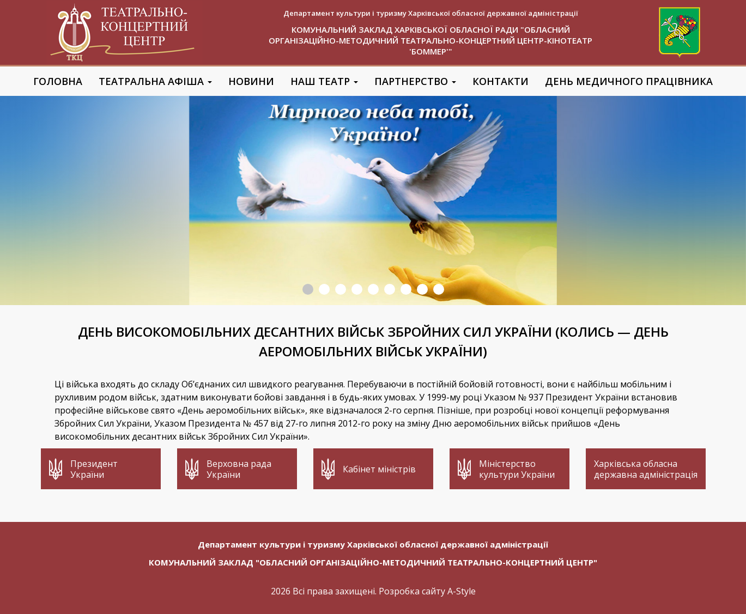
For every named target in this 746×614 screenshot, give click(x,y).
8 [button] (422, 289)
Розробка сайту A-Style (427, 591)
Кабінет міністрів (379, 469)
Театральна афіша (155, 81)
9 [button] (438, 289)
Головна (57, 81)
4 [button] (356, 289)
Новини (251, 81)
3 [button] (340, 289)
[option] (373, 200)
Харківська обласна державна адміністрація (646, 469)
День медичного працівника (629, 81)
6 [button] (389, 289)
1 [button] (307, 289)
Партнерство (415, 81)
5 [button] (373, 289)
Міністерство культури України (517, 469)
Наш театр (324, 81)
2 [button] (324, 289)
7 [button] (406, 289)
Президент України (94, 469)
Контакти (500, 81)
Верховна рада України (239, 469)
